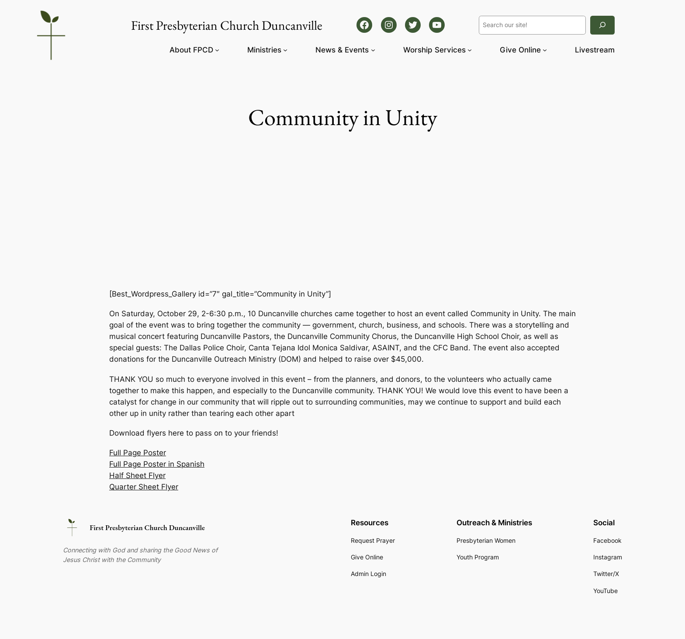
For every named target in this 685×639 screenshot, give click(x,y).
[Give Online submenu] (545, 50)
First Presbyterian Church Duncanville (147, 527)
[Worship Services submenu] (469, 50)
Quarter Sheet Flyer (143, 486)
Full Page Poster (137, 452)
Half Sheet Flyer (137, 475)
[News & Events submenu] (373, 50)
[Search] (602, 25)
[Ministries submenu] (285, 50)
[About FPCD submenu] (217, 50)
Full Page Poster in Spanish (156, 464)
